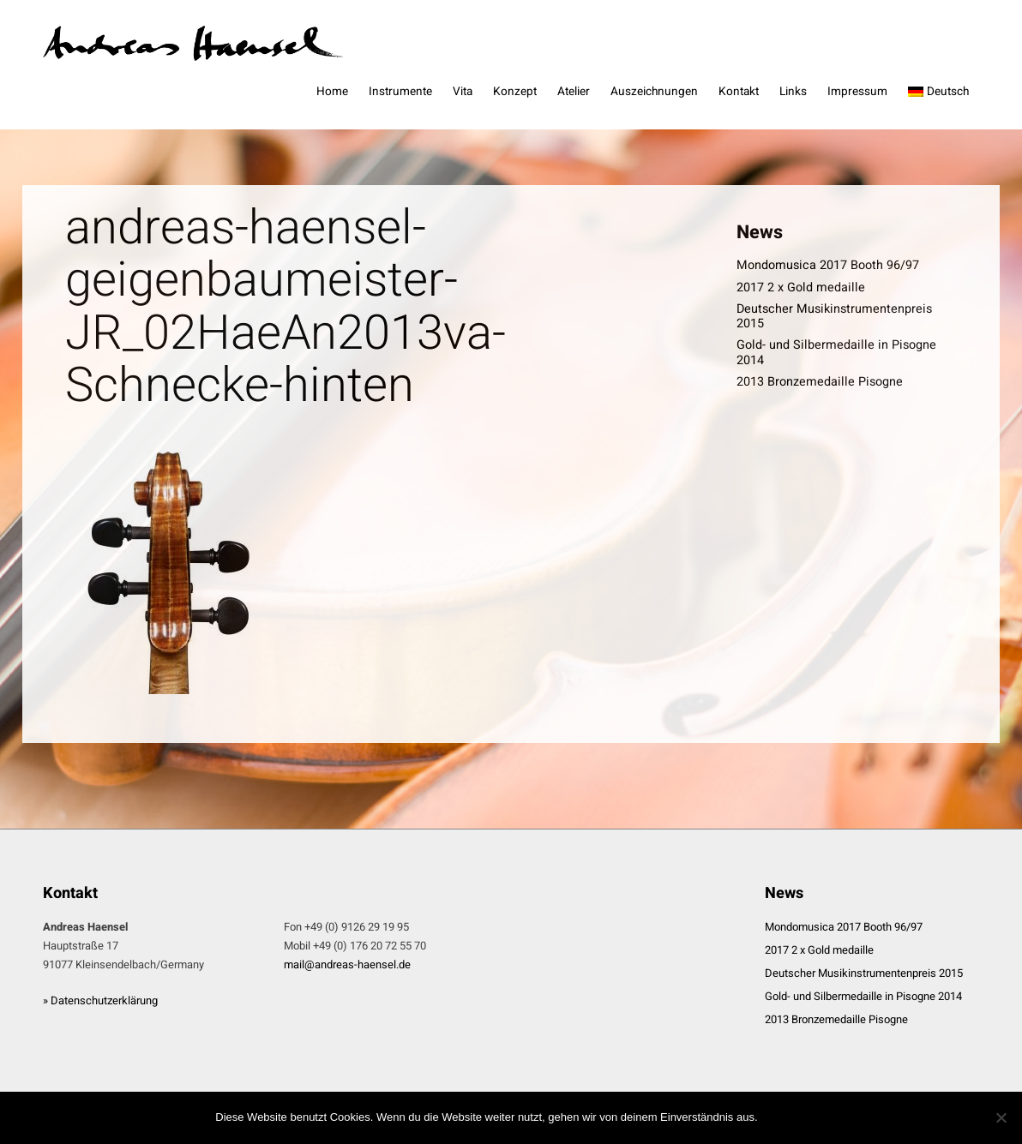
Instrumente (400, 91)
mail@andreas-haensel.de (347, 964)
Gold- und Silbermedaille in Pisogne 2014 (836, 352)
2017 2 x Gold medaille (800, 287)
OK (786, 1117)
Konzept (515, 91)
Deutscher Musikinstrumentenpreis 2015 (834, 316)
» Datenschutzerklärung (100, 1000)
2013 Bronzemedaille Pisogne (819, 382)
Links (793, 91)
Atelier (573, 91)
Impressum (857, 91)
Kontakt (738, 91)
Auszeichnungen (654, 91)
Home (332, 91)
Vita (462, 91)
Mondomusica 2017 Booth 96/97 (827, 265)
